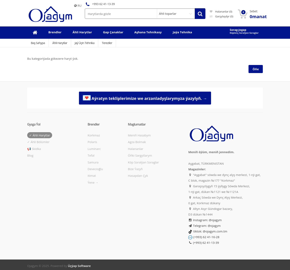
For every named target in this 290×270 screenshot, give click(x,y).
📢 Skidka (34, 149)
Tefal (91, 155)
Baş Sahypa (38, 43)
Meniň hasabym (139, 135)
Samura (93, 162)
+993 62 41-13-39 (100, 4)
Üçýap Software (79, 266)
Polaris (92, 142)
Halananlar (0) (221, 11)
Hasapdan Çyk (138, 176)
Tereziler (107, 43)
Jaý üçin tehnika (84, 43)
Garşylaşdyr (221, 16)
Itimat (92, 176)
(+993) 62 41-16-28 (206, 237)
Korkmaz (94, 135)
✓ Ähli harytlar (39, 135)
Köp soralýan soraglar (143, 162)
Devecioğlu (95, 169)
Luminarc (94, 149)
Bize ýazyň (135, 169)
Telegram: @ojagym (204, 226)
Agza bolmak (137, 142)
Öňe (256, 69)
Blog (30, 155)
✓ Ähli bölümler (38, 142)
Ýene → (93, 182)
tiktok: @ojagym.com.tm (210, 231)
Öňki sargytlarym (140, 155)
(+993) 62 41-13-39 (203, 243)
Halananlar (135, 149)
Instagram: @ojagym (205, 220)
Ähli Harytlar (59, 43)
